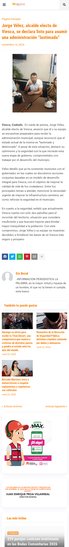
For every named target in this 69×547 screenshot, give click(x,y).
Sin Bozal (22, 273)
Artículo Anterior (13, 406)
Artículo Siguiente (55, 406)
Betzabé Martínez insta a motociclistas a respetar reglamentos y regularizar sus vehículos (16, 385)
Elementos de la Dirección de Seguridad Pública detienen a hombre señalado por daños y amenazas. (51, 338)
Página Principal (11, 19)
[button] (4, 5)
